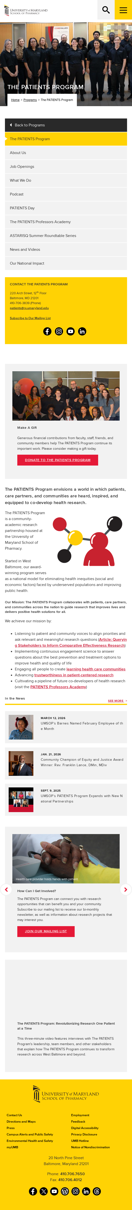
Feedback (78, 1121)
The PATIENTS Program (30, 139)
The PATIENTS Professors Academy (40, 222)
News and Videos (25, 249)
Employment (80, 1115)
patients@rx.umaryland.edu (29, 308)
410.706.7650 (72, 1174)
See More (116, 701)
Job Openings (22, 166)
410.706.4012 (70, 1180)
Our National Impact (27, 263)
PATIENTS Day (22, 208)
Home (15, 100)
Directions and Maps (21, 1121)
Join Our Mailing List (46, 931)
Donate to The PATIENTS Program (57, 460)
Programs (30, 100)
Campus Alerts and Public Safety (30, 1134)
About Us (18, 153)
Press (11, 1128)
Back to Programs (30, 125)
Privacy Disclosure (84, 1134)
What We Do (20, 180)
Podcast (16, 194)
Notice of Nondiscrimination (90, 1147)
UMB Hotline (80, 1141)
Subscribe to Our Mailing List (30, 318)
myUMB (12, 1147)
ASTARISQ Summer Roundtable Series (43, 236)
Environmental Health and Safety (30, 1141)
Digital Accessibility (85, 1128)
